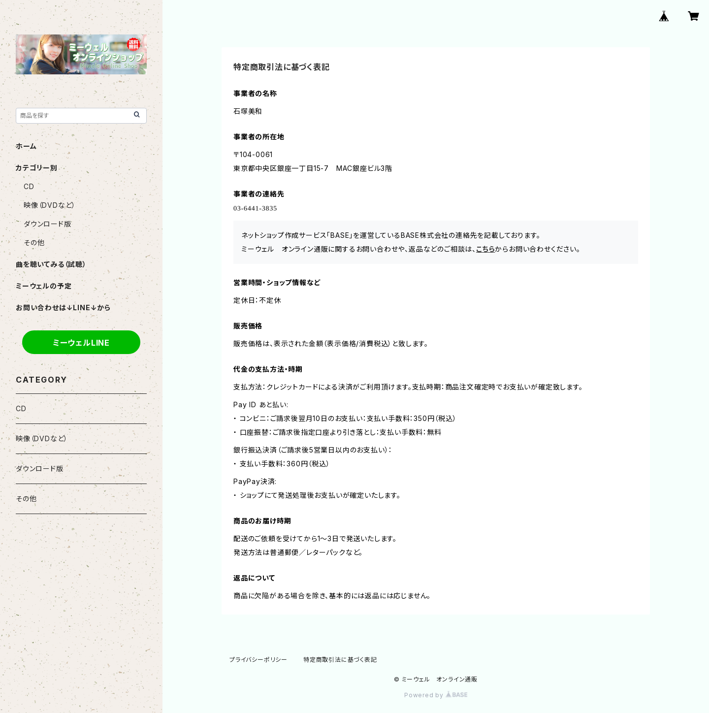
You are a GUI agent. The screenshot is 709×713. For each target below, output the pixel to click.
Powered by (435, 695)
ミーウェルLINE (81, 343)
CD (29, 186)
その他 (34, 242)
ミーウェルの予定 (43, 286)
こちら (485, 249)
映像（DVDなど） (50, 205)
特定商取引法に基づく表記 (340, 659)
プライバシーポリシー (258, 659)
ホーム (26, 146)
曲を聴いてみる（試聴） (51, 264)
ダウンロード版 (47, 224)
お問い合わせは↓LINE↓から (63, 307)
